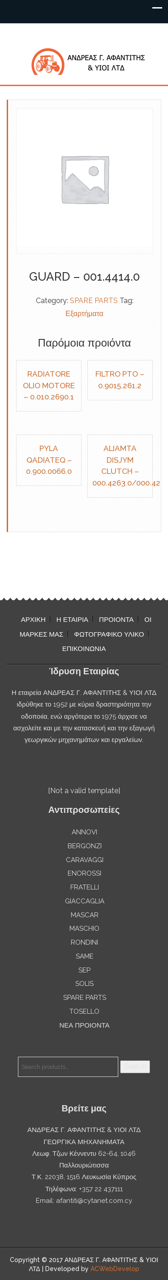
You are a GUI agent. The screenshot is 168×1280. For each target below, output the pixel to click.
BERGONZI (85, 846)
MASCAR (85, 915)
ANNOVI (84, 832)
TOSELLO (84, 1011)
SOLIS (84, 984)
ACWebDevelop (114, 1268)
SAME (85, 956)
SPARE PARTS (94, 300)
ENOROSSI (84, 873)
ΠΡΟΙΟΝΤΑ (116, 620)
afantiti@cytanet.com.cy (94, 1201)
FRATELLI (84, 887)
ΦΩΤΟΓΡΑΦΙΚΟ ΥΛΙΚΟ (109, 634)
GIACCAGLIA (84, 901)
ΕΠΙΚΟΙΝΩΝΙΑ (84, 649)
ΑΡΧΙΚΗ (33, 620)
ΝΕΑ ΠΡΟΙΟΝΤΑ (84, 1025)
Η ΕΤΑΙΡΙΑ (72, 620)
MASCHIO (84, 928)
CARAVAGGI (84, 860)
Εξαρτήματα (84, 313)
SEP (84, 970)
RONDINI (84, 942)
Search (135, 1066)
